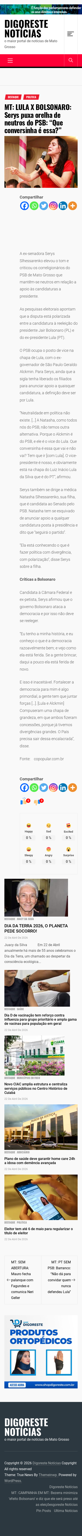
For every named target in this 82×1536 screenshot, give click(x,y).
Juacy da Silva (25, 919)
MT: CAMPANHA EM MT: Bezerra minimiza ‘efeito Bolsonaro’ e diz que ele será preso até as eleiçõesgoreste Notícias (43, 1499)
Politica (31, 97)
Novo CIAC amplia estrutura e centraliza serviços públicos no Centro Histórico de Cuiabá (35, 1088)
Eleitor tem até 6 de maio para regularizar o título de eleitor (38, 1231)
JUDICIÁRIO (23, 1152)
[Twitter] (43, 205)
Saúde (20, 1009)
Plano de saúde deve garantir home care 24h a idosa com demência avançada (39, 1161)
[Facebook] (24, 205)
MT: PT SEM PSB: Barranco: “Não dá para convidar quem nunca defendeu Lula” (59, 1277)
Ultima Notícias (66, 1511)
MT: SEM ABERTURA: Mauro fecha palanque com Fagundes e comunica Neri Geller (22, 1280)
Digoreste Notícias (26, 28)
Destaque (13, 97)
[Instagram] (53, 205)
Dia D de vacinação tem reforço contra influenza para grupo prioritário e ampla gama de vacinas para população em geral (40, 1019)
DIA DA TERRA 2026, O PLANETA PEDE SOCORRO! (36, 928)
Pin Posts (43, 1511)
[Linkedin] (63, 205)
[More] (72, 205)
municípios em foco (28, 1078)
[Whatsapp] (34, 205)
